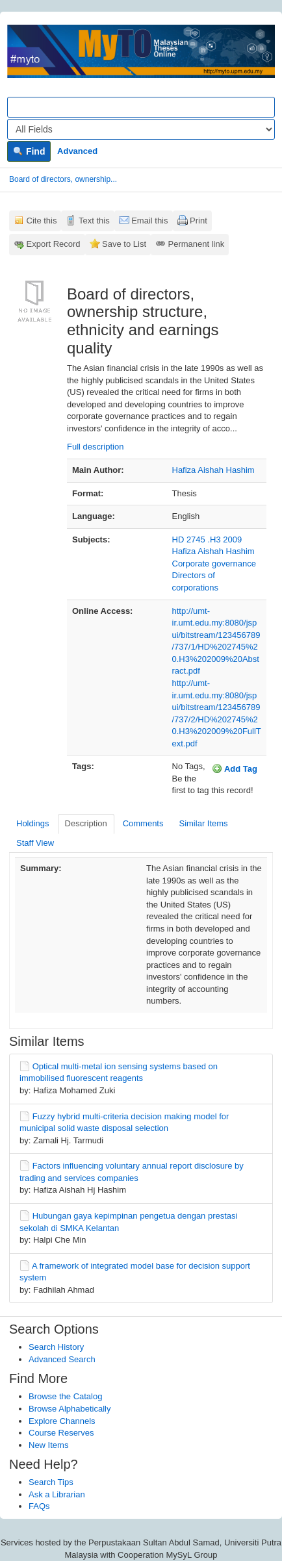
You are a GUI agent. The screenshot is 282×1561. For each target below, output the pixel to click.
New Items (48, 1445)
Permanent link (196, 244)
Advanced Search (62, 1359)
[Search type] (141, 129)
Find (29, 151)
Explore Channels (62, 1421)
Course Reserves (61, 1433)
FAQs (39, 1506)
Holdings (32, 823)
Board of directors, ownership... (63, 179)
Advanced (77, 151)
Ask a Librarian (57, 1494)
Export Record (54, 244)
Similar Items (203, 823)
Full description (95, 446)
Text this (94, 220)
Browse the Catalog (65, 1396)
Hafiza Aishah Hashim (213, 470)
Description (86, 823)
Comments (143, 823)
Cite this (42, 220)
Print (198, 220)
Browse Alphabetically (69, 1409)
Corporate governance (214, 563)
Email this (149, 220)
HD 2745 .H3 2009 (207, 539)
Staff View (35, 843)
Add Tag (234, 768)
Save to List (124, 244)
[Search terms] (141, 107)
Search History (56, 1347)
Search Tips (51, 1482)
